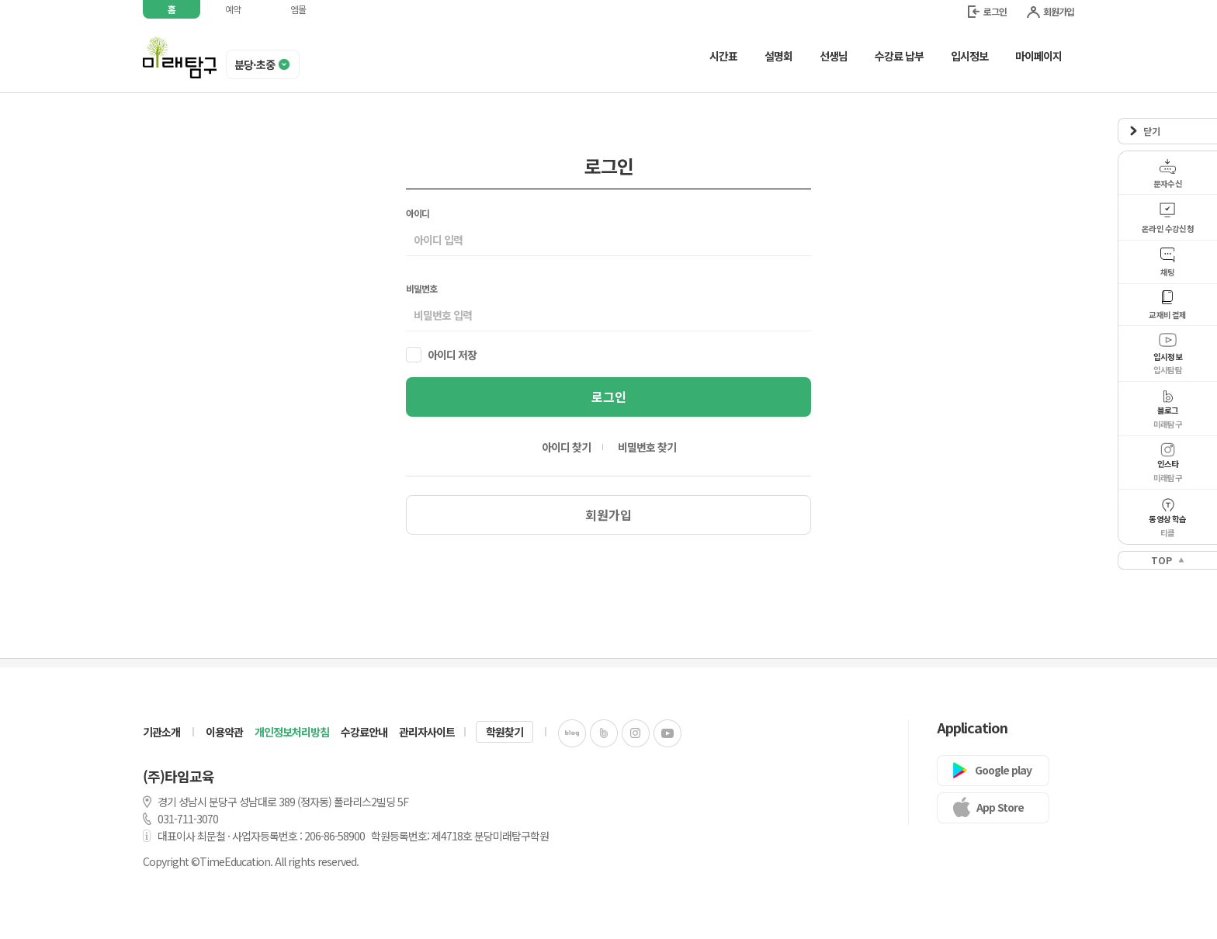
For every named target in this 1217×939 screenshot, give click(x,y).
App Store (1000, 807)
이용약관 (224, 732)
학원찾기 (504, 732)
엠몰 (298, 9)
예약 (233, 9)
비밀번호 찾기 (647, 447)
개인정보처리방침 (292, 732)
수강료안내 (364, 732)
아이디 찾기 (566, 447)
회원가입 (1050, 11)
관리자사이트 (427, 732)
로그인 (987, 11)
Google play (1003, 770)
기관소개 (161, 732)
